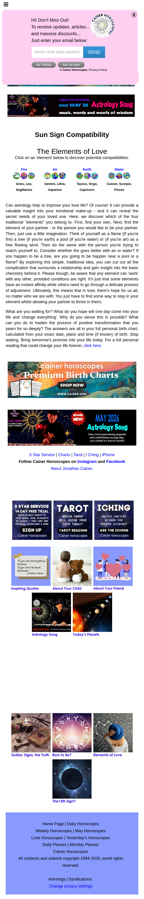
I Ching (92, 455)
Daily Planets (54, 844)
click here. (93, 345)
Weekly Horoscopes (54, 831)
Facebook (115, 461)
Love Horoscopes (47, 838)
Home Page (53, 824)
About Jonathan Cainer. (72, 468)
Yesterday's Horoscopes (88, 838)
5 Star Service (42, 455)
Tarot (78, 455)
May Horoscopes (90, 831)
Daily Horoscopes (83, 824)
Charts (64, 455)
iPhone (108, 455)
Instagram (87, 461)
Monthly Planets (84, 844)
